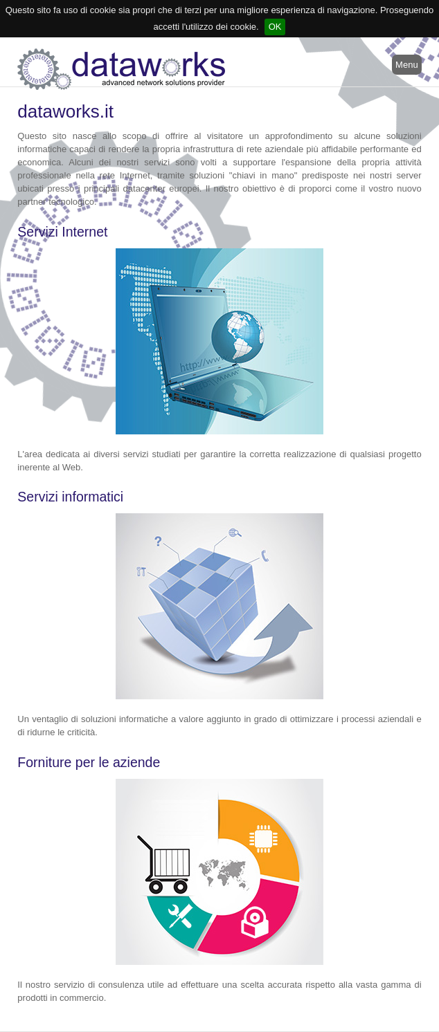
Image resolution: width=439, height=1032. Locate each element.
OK (275, 26)
